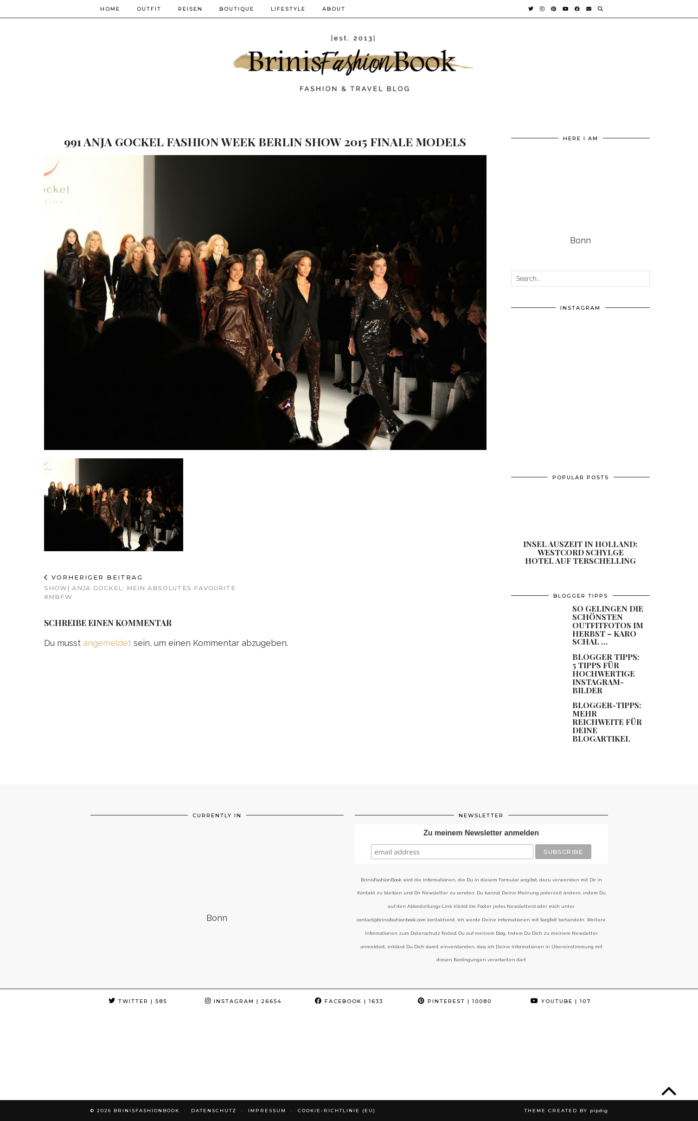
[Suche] (601, 9)
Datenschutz (214, 1111)
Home (110, 9)
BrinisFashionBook (146, 1111)
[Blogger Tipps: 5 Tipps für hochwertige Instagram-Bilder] (536, 667)
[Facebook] (578, 9)
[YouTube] (566, 9)
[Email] (589, 9)
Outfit (149, 9)
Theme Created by (566, 1111)
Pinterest (455, 1001)
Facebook (349, 1001)
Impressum (267, 1111)
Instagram (243, 1001)
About (334, 9)
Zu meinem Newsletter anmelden (481, 833)
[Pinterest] (554, 9)
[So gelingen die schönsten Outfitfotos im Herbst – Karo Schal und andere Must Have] (536, 619)
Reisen (190, 9)
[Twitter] (531, 9)
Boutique (236, 9)
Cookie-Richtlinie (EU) (337, 1111)
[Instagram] (542, 9)
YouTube (561, 1001)
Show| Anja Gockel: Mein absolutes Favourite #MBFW (154, 587)
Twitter (138, 1001)
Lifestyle (288, 9)
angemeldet (107, 643)
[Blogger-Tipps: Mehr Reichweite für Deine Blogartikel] (536, 715)
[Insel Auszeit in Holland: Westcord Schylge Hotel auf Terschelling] (580, 526)
